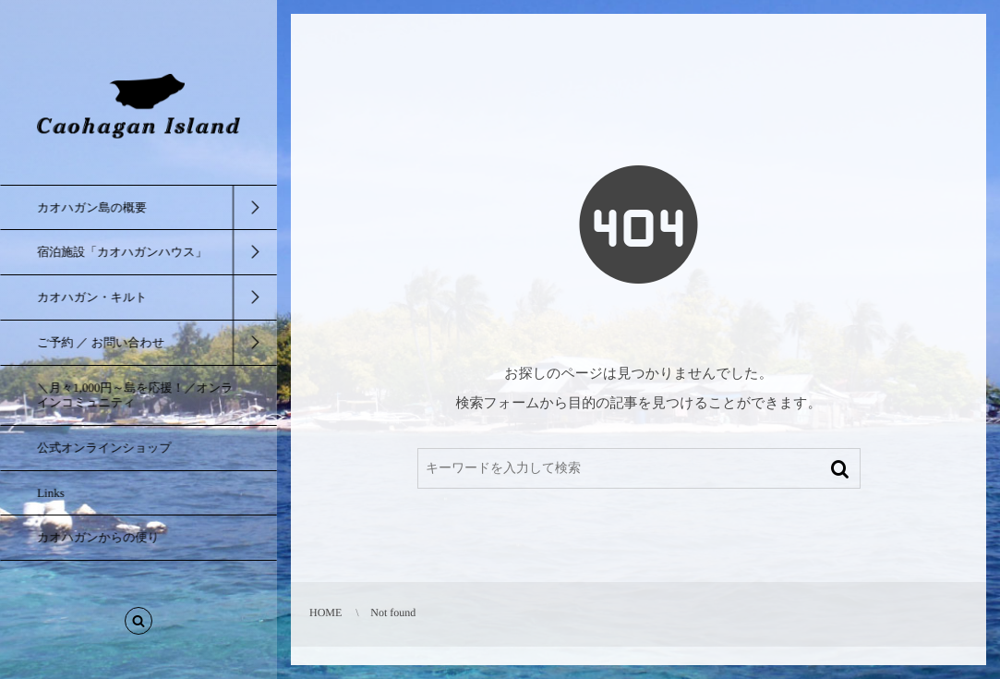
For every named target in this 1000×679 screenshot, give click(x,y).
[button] (138, 624)
